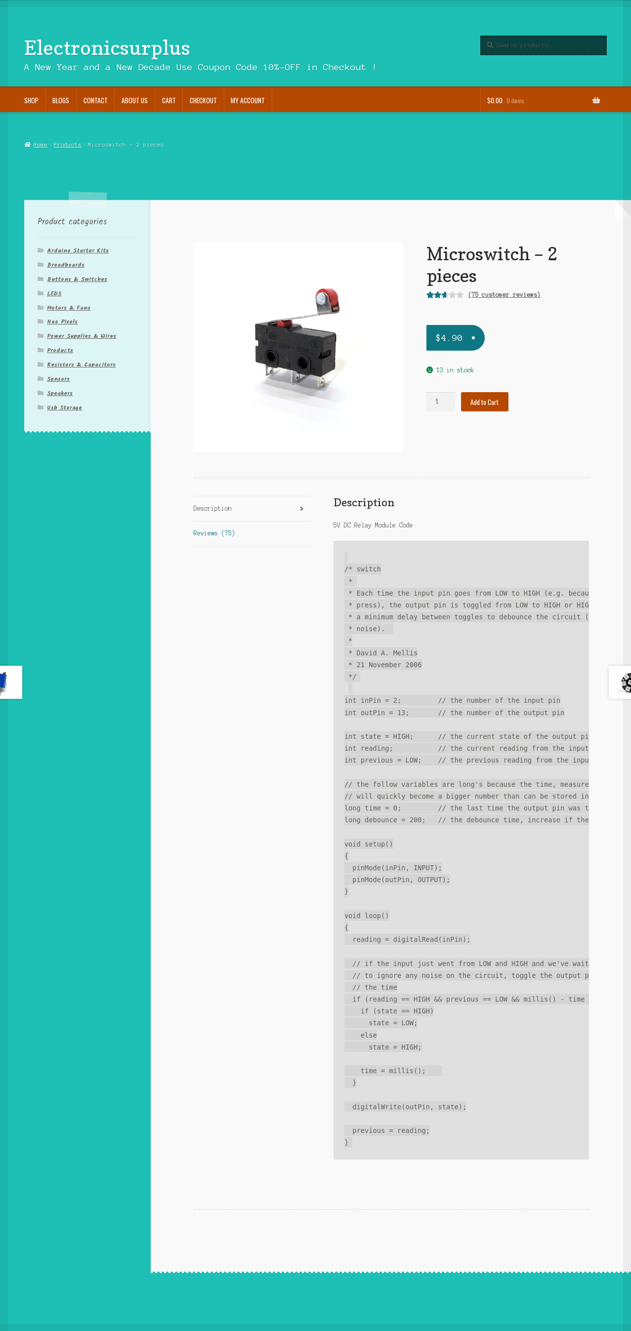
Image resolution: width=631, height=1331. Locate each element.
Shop (31, 100)
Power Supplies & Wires (81, 336)
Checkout (203, 100)
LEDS (54, 293)
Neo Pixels (62, 321)
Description (213, 508)
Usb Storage (64, 407)
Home (40, 145)
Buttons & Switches (77, 279)
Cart (169, 100)
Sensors (58, 379)
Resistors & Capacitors (81, 364)
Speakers (60, 393)
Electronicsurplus (107, 47)
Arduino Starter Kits (78, 250)
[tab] (252, 509)
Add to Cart (484, 402)
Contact (96, 100)
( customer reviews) (504, 294)
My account (248, 100)
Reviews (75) (214, 533)
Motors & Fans (68, 308)
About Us (135, 100)
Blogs (60, 100)
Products (68, 145)
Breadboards (65, 265)
